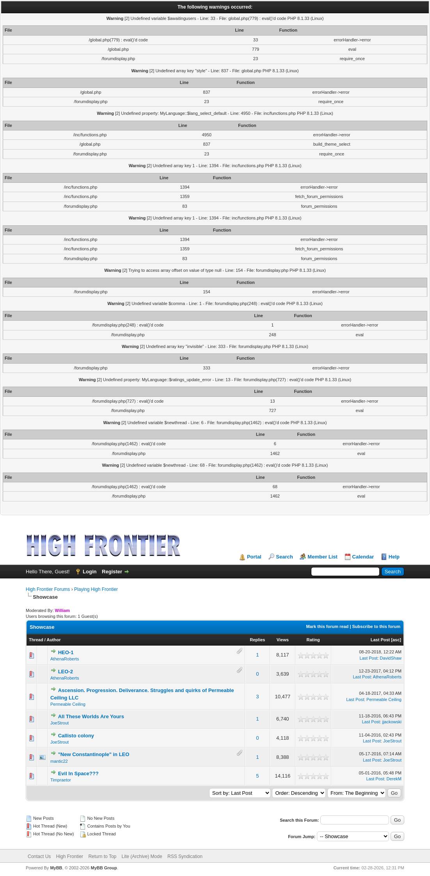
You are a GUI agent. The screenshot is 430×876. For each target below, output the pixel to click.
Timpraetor (60, 780)
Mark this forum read (327, 626)
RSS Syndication (185, 856)
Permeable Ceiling (67, 704)
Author (53, 639)
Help (394, 557)
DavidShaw (391, 658)
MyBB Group (104, 867)
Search (284, 557)
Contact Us (39, 856)
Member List (322, 557)
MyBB (56, 867)
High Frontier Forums (48, 589)
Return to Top (102, 856)
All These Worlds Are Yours (91, 716)
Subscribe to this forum (376, 626)
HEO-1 (66, 652)
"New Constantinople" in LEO (94, 754)
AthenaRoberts (64, 659)
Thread (36, 639)
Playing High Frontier (96, 589)
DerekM (394, 778)
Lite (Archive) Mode (142, 856)
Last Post (380, 639)
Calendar (363, 557)
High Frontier (69, 856)
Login (89, 571)
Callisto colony (76, 736)
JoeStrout (59, 723)
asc (396, 639)
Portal (254, 557)
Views (283, 639)
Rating (313, 639)
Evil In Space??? (78, 773)
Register (112, 571)
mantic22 (59, 761)
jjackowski (392, 721)
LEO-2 (65, 671)
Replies (257, 639)
